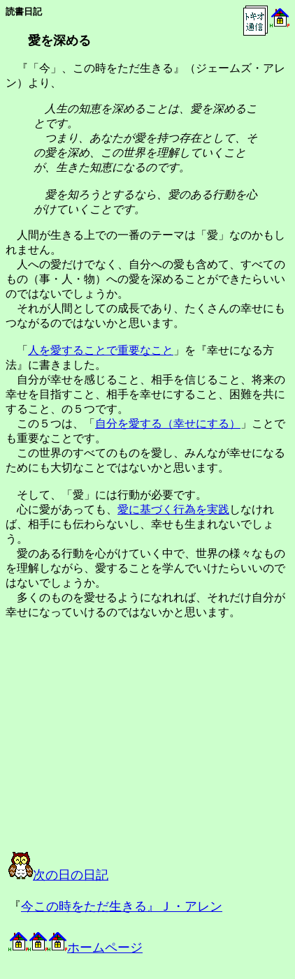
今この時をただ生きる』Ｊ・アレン (121, 906)
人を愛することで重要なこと (100, 350)
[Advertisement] (149, 748)
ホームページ (75, 948)
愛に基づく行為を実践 (173, 509)
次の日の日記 (58, 875)
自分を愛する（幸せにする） (167, 423)
